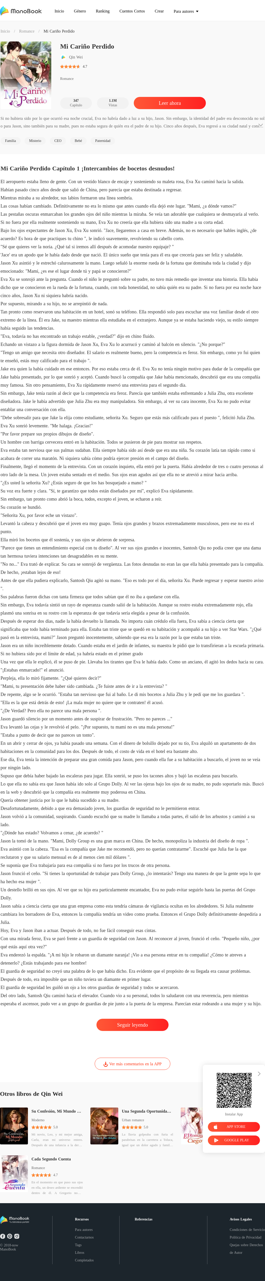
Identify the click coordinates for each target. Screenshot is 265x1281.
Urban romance (133, 1120)
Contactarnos (84, 1237)
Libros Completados (84, 1256)
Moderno (37, 1120)
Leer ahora (170, 103)
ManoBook (8, 1249)
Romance (26, 31)
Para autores (84, 1230)
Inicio (5, 31)
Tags (78, 1245)
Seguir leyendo (132, 1025)
